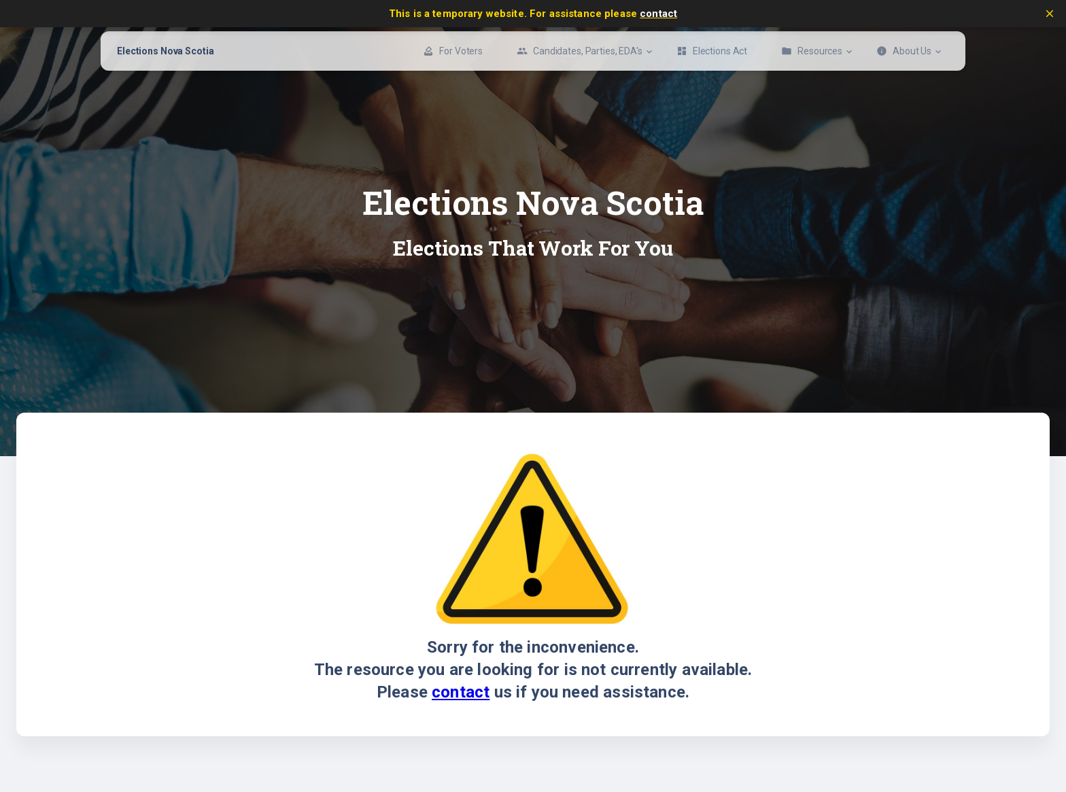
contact (658, 13)
